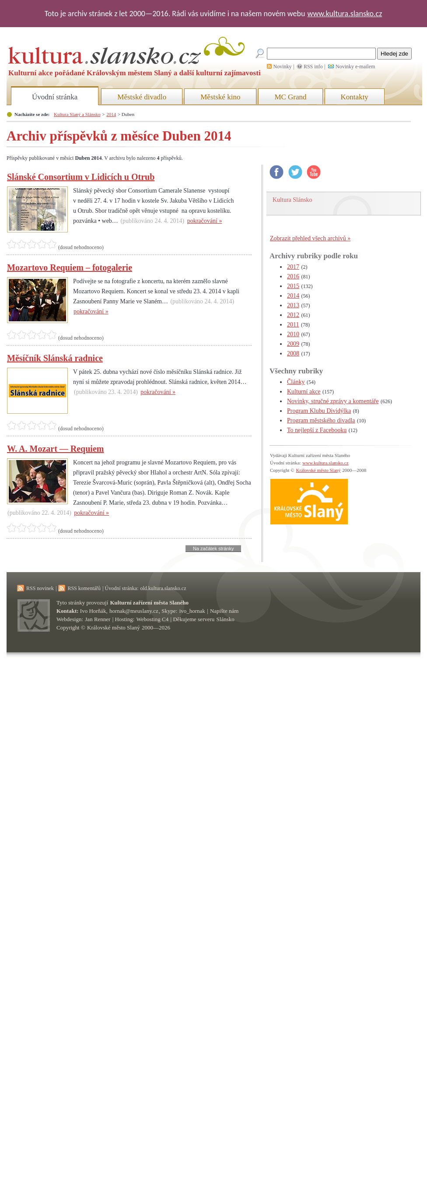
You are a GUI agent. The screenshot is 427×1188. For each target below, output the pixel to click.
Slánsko (225, 619)
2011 (293, 324)
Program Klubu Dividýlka (319, 411)
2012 (293, 315)
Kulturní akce (304, 391)
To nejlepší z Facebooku (316, 430)
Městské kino (220, 97)
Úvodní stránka (54, 97)
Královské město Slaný (318, 470)
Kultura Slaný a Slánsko (77, 114)
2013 (293, 305)
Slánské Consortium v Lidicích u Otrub (80, 177)
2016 (293, 276)
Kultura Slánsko (292, 200)
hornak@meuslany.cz (133, 611)
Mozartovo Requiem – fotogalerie (69, 267)
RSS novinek (40, 588)
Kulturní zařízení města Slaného (149, 602)
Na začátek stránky (213, 548)
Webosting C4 (152, 619)
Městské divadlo (141, 97)
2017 (293, 267)
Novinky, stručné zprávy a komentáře (332, 401)
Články (295, 382)
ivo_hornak (192, 611)
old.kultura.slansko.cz (163, 588)
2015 (293, 286)
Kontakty (354, 97)
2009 (293, 344)
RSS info (313, 66)
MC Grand (290, 97)
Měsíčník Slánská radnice (55, 358)
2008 (293, 353)
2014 (111, 114)
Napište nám (224, 611)
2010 (293, 334)
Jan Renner (97, 619)
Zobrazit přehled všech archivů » (310, 238)
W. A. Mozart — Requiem (55, 448)
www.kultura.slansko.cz (344, 13)
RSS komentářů (84, 588)
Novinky (282, 66)
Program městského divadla (321, 420)
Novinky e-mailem (355, 66)
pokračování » (204, 221)
